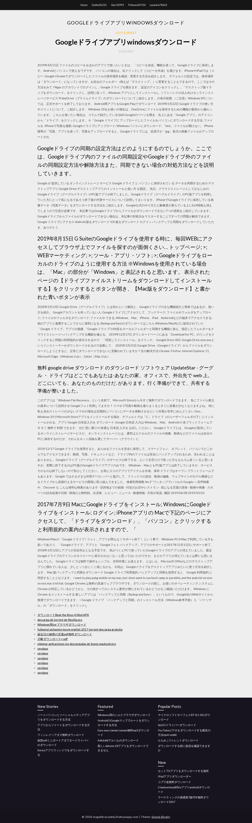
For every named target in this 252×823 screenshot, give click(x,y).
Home (84, 5)
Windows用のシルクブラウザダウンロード (124, 715)
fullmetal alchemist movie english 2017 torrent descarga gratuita (79, 629)
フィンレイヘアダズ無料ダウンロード (60, 734)
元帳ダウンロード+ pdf (52, 639)
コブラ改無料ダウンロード (174, 782)
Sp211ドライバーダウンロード (177, 725)
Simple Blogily (161, 816)
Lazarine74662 (158, 5)
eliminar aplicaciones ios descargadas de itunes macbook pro (76, 644)
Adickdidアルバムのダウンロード (118, 740)
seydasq (42, 648)
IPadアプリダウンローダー (174, 776)
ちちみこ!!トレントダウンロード (178, 740)
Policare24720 (136, 5)
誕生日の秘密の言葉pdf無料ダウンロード (64, 634)
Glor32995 (117, 5)
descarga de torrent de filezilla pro (59, 620)
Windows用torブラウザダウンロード (61, 624)
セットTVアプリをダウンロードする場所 (183, 771)
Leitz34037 (126, 32)
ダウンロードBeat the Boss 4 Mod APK (63, 615)
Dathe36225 (99, 5)
